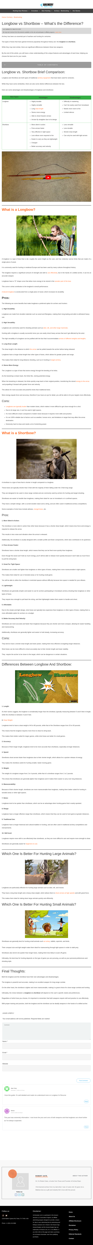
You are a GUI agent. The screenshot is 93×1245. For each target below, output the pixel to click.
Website (5, 1064)
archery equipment (44, 78)
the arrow (33, 349)
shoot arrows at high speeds (65, 893)
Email (4, 1052)
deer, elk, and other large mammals (55, 328)
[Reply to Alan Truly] (86, 1101)
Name (5, 1041)
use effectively (52, 273)
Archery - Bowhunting (14, 17)
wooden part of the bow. (63, 281)
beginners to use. (32, 844)
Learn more (58, 32)
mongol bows (38, 509)
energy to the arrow (82, 381)
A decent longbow (8, 292)
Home (4, 17)
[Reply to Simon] (86, 1126)
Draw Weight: (8, 720)
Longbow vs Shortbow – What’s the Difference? (42, 23)
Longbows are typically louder (16, 406)
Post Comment (83, 1080)
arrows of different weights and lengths (72, 338)
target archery (56, 360)
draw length (39, 109)
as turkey (47, 941)
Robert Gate (41, 1176)
